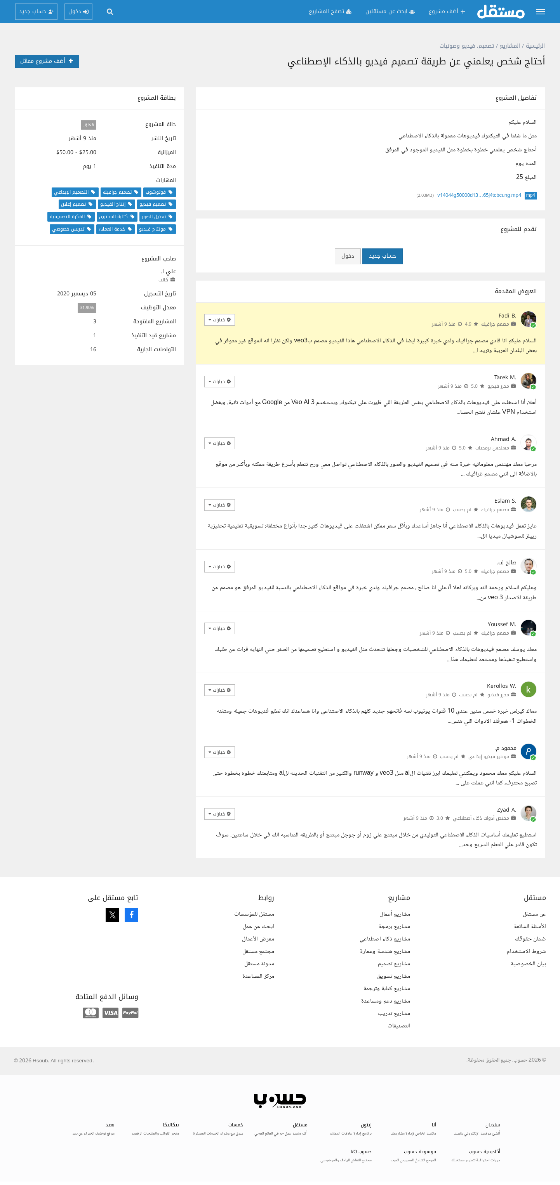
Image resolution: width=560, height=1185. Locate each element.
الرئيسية (535, 46)
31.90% (87, 308)
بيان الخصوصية (528, 964)
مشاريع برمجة (394, 926)
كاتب (163, 280)
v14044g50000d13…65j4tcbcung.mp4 (479, 195)
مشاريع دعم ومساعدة (385, 1001)
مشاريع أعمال (394, 914)
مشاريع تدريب (394, 1013)
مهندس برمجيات (492, 448)
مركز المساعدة (258, 976)
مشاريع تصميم (394, 964)
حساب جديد (382, 256)
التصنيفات (399, 1026)
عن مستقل (534, 914)
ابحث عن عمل (258, 926)
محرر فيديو (498, 386)
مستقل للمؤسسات (254, 914)
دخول (347, 256)
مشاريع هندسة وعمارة (385, 951)
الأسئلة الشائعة (530, 926)
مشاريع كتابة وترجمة (386, 989)
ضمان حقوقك (530, 939)
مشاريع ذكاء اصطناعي (385, 939)
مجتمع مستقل (258, 951)
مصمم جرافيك (495, 324)
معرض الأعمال (258, 939)
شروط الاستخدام (526, 951)
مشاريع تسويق (393, 976)
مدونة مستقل (259, 964)
